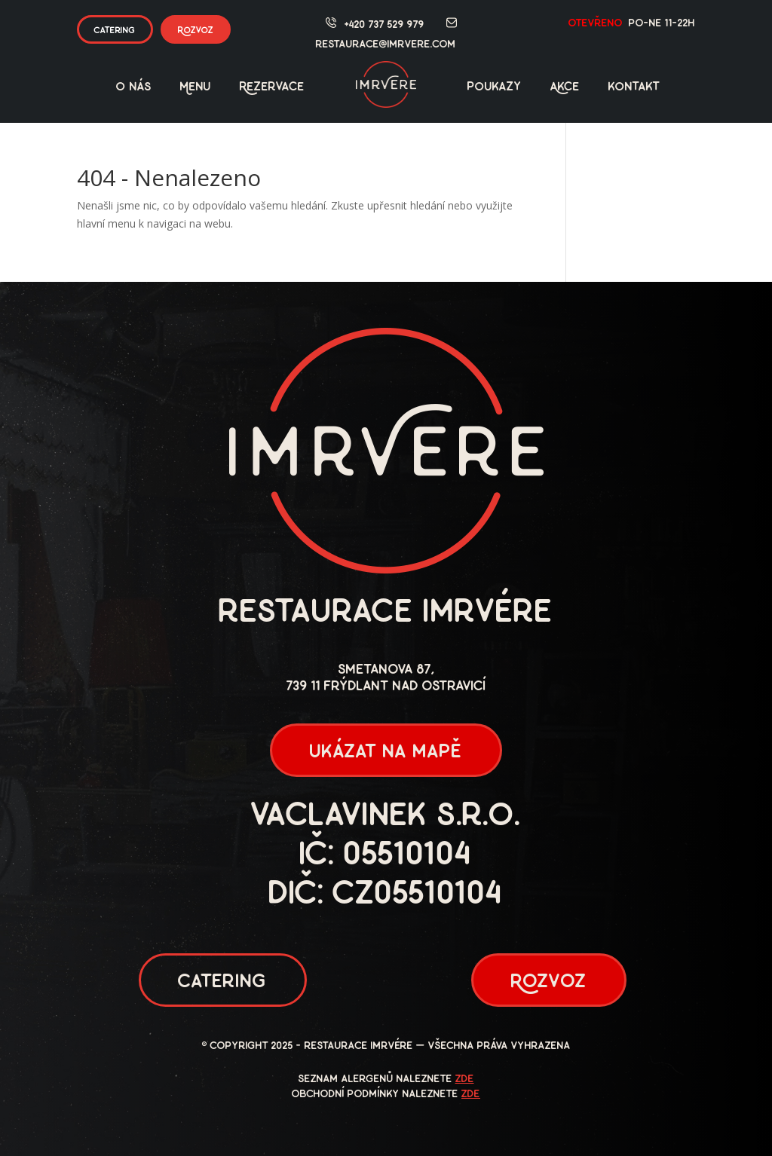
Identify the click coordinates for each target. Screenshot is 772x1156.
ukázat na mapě (386, 752)
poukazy (494, 87)
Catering (223, 982)
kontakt (634, 87)
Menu (195, 87)
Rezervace (272, 87)
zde (464, 1079)
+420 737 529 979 (384, 25)
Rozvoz (195, 30)
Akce (565, 87)
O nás (134, 87)
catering (115, 30)
